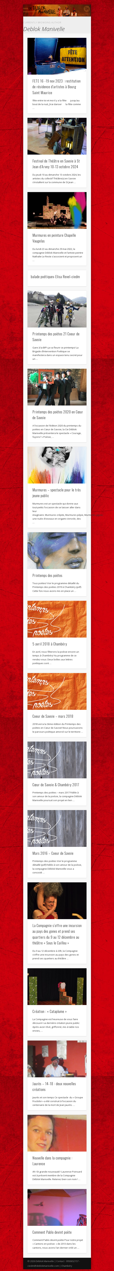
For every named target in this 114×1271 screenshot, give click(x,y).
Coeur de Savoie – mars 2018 (53, 716)
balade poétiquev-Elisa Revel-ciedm (55, 276)
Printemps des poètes (47, 575)
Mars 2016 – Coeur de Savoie (53, 853)
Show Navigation (77, 19)
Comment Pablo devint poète (52, 1232)
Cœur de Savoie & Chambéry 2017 (55, 784)
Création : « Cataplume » (49, 1011)
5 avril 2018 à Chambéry (49, 644)
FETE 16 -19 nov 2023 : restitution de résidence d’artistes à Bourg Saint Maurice (56, 86)
